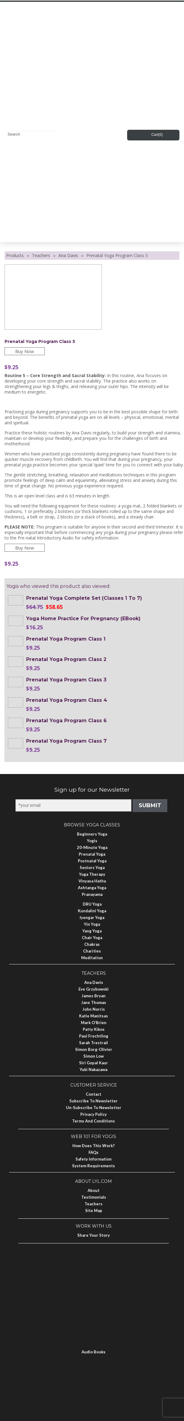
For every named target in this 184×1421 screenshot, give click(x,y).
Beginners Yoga (92, 834)
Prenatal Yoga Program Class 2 (66, 659)
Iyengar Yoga (92, 917)
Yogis (92, 840)
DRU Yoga (92, 904)
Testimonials (93, 1197)
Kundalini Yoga (92, 910)
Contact (93, 1094)
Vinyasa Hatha (92, 880)
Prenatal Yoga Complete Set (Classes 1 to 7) (84, 598)
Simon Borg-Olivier (93, 1049)
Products (15, 255)
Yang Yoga (92, 930)
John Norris (93, 1009)
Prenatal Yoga (92, 854)
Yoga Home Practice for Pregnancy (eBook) (83, 618)
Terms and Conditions (93, 1121)
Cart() (157, 135)
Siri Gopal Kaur (93, 1062)
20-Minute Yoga (92, 847)
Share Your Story (93, 1235)
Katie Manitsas (93, 1015)
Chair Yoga (92, 937)
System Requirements (93, 1165)
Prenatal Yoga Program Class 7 (66, 741)
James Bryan (94, 995)
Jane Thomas (93, 1002)
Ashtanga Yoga (92, 887)
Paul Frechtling (93, 1036)
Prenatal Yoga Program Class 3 (66, 680)
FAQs (94, 1152)
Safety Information (93, 1159)
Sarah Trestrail (93, 1042)
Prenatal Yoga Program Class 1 (66, 639)
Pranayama (92, 894)
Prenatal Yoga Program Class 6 (66, 720)
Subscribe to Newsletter (93, 1100)
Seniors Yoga (92, 867)
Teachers (41, 255)
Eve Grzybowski (93, 989)
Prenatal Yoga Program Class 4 (66, 700)
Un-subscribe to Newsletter (93, 1107)
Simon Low (93, 1056)
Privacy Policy (93, 1114)
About (93, 1190)
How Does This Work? (93, 1145)
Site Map (93, 1210)
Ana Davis (68, 255)
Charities (92, 951)
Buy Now (24, 351)
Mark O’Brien (93, 1022)
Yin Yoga (92, 924)
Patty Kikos (94, 1029)
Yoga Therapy (92, 874)
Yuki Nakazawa (93, 1069)
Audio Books (94, 1351)
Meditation (92, 957)
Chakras (92, 944)
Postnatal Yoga (92, 860)
